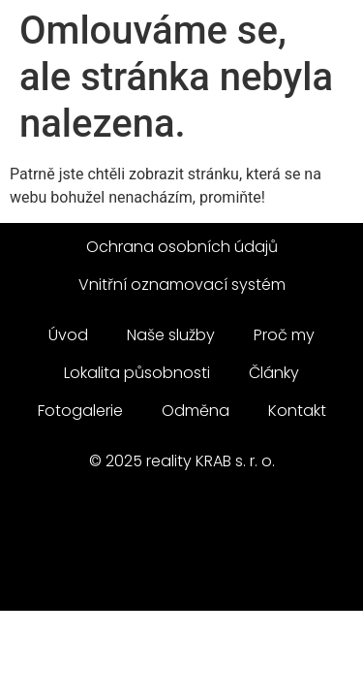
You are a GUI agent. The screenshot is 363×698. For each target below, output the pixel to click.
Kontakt (297, 410)
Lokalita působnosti (137, 373)
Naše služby (171, 335)
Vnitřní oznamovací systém (182, 284)
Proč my (284, 335)
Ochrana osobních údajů (182, 247)
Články (274, 373)
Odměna (195, 410)
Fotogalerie (80, 410)
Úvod (68, 335)
